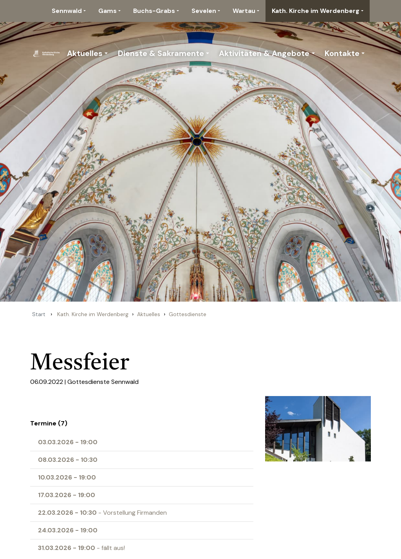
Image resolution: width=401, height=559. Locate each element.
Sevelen (203, 11)
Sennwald (67, 11)
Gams (107, 11)
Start (38, 314)
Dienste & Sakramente (161, 53)
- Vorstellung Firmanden (102, 512)
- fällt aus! (81, 548)
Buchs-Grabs (154, 11)
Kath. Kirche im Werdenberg (315, 11)
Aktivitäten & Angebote (264, 53)
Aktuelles (85, 53)
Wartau (244, 11)
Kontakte (342, 53)
